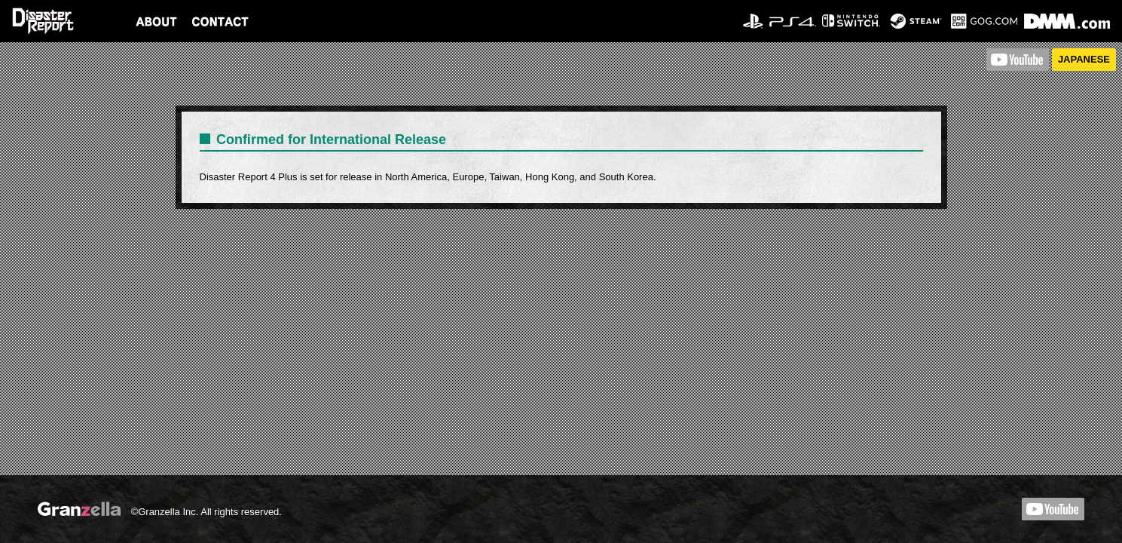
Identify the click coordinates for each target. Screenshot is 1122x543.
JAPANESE (1084, 59)
